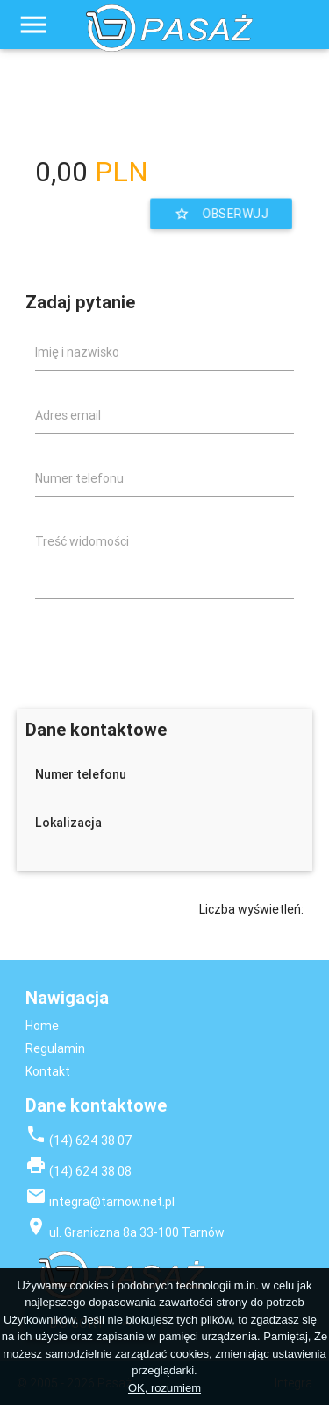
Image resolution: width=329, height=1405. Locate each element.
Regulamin (55, 1048)
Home (42, 1026)
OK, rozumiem (164, 1387)
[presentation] (160, 646)
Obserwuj (221, 214)
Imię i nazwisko (77, 352)
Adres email (68, 415)
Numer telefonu (79, 478)
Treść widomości (82, 541)
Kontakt (47, 1071)
